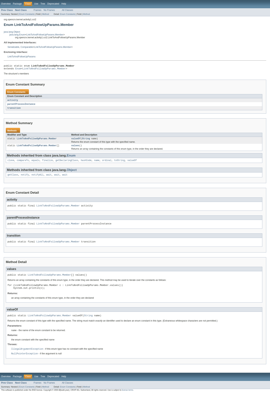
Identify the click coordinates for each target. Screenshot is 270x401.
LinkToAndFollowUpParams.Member (44, 34)
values (75, 147)
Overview (6, 3)
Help (63, 3)
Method (45, 14)
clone (11, 163)
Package (17, 3)
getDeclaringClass (67, 163)
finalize (47, 163)
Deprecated (53, 3)
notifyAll (38, 177)
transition (14, 109)
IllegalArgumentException (27, 356)
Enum (18, 69)
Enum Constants (26, 14)
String (86, 140)
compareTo (23, 163)
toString (119, 163)
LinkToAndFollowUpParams (21, 56)
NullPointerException (24, 361)
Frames (37, 10)
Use (36, 3)
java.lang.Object (12, 32)
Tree (42, 3)
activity (12, 101)
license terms (127, 398)
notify (25, 177)
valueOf (76, 140)
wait (48, 177)
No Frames (49, 10)
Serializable (13, 47)
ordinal (107, 163)
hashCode (86, 163)
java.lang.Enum (17, 34)
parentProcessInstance (21, 105)
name (96, 163)
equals (36, 163)
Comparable (27, 47)
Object (72, 173)
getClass (13, 177)
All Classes (67, 10)
